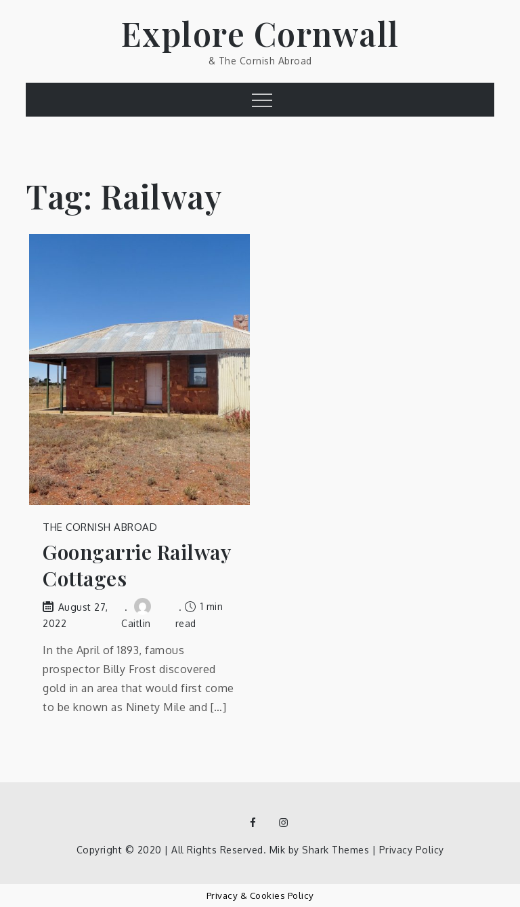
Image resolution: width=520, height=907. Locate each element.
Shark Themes (337, 849)
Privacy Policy (411, 849)
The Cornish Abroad (100, 527)
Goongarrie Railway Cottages (136, 565)
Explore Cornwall (260, 33)
